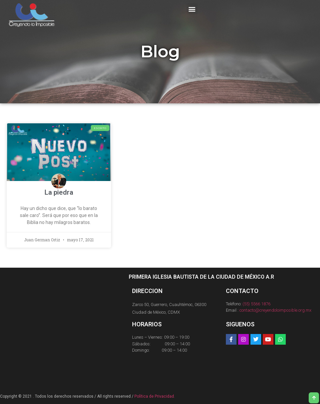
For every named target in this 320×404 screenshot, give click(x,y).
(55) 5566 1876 (256, 303)
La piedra (59, 192)
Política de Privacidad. (154, 396)
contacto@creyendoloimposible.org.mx (275, 310)
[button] (192, 8)
